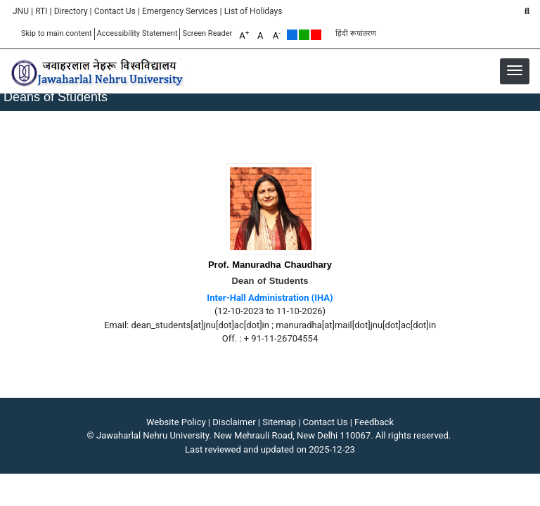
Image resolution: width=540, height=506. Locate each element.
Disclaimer (233, 422)
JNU (21, 11)
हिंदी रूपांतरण (355, 33)
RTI (41, 11)
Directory (71, 11)
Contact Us (115, 11)
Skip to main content (56, 33)
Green (304, 35)
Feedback (374, 422)
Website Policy (176, 422)
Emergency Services (180, 11)
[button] (514, 70)
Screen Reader (207, 33)
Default (292, 35)
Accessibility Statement (137, 33)
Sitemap (279, 422)
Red (316, 35)
